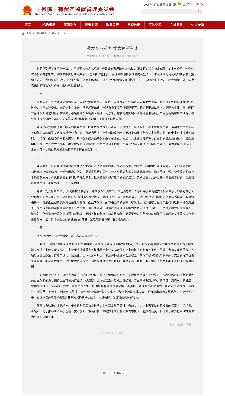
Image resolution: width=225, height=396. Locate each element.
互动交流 (155, 25)
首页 (27, 25)
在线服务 (176, 25)
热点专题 (197, 25)
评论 (54, 32)
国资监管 (91, 25)
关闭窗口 (118, 372)
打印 (103, 372)
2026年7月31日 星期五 (157, 4)
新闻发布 (70, 25)
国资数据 (133, 25)
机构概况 (48, 25)
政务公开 (112, 25)
